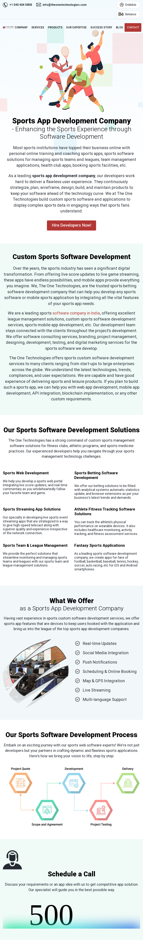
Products (56, 27)
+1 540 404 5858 (20, 5)
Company (22, 27)
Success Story (102, 27)
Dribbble (126, 4)
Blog (119, 27)
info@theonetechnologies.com (65, 5)
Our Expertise (77, 27)
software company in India (76, 313)
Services (39, 27)
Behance (126, 14)
